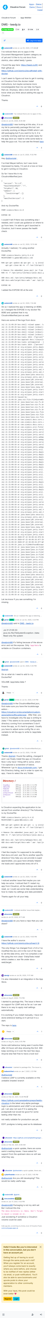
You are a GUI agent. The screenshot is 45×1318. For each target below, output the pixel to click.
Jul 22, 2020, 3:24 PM (30, 620)
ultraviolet (8, 118)
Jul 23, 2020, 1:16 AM (28, 752)
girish (6, 620)
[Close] (40, 1247)
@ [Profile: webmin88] (7, 124)
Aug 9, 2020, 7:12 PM (17, 998)
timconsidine (9, 1199)
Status (38, 4)
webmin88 (8, 48)
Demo (32, 7)
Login (16, 1299)
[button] (3, 1314)
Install (40, 10)
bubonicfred (9, 1071)
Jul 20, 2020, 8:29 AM (17, 121)
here (42, 141)
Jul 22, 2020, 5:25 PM (28, 666)
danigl (6, 975)
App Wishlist (7, 29)
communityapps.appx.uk (9, 1228)
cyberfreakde (9, 1174)
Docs (39, 7)
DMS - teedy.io (26, 623)
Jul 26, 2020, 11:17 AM (25, 975)
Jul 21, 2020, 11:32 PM (28, 155)
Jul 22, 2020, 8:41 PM (30, 700)
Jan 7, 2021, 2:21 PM (28, 1071)
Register (8, 1299)
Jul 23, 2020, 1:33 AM (28, 877)
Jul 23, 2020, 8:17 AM (17, 917)
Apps (31, 4)
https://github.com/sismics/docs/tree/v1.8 (20, 943)
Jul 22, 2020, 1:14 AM (28, 303)
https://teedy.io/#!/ (29, 65)
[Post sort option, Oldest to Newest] (5, 40)
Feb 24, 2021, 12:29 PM (17, 1097)
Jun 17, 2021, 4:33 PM (17, 1202)
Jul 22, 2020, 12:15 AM (28, 244)
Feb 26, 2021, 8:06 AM (17, 1145)
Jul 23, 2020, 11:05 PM (28, 937)
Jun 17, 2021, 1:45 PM (30, 1174)
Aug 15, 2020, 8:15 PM (17, 1042)
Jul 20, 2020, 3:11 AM (28, 48)
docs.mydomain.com (27, 767)
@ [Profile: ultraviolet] (11, 158)
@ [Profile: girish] (4, 669)
